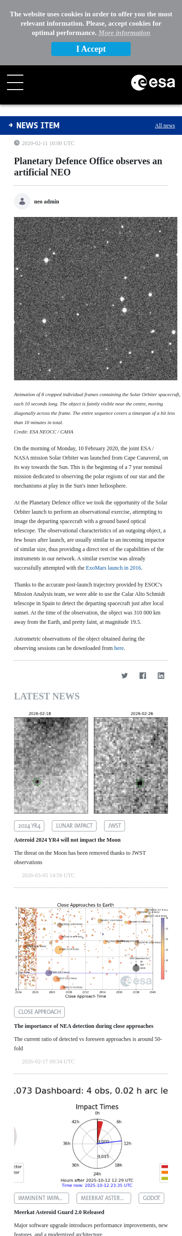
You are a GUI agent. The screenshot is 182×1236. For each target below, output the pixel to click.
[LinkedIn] (161, 610)
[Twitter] (124, 610)
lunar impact (74, 760)
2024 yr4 (29, 760)
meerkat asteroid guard (106, 1133)
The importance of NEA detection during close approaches (84, 960)
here (119, 583)
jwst (114, 760)
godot (151, 1133)
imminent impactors (43, 1133)
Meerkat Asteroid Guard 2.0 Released (59, 1147)
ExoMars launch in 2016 (113, 502)
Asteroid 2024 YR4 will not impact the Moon (67, 774)
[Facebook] (142, 610)
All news (165, 60)
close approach (39, 946)
